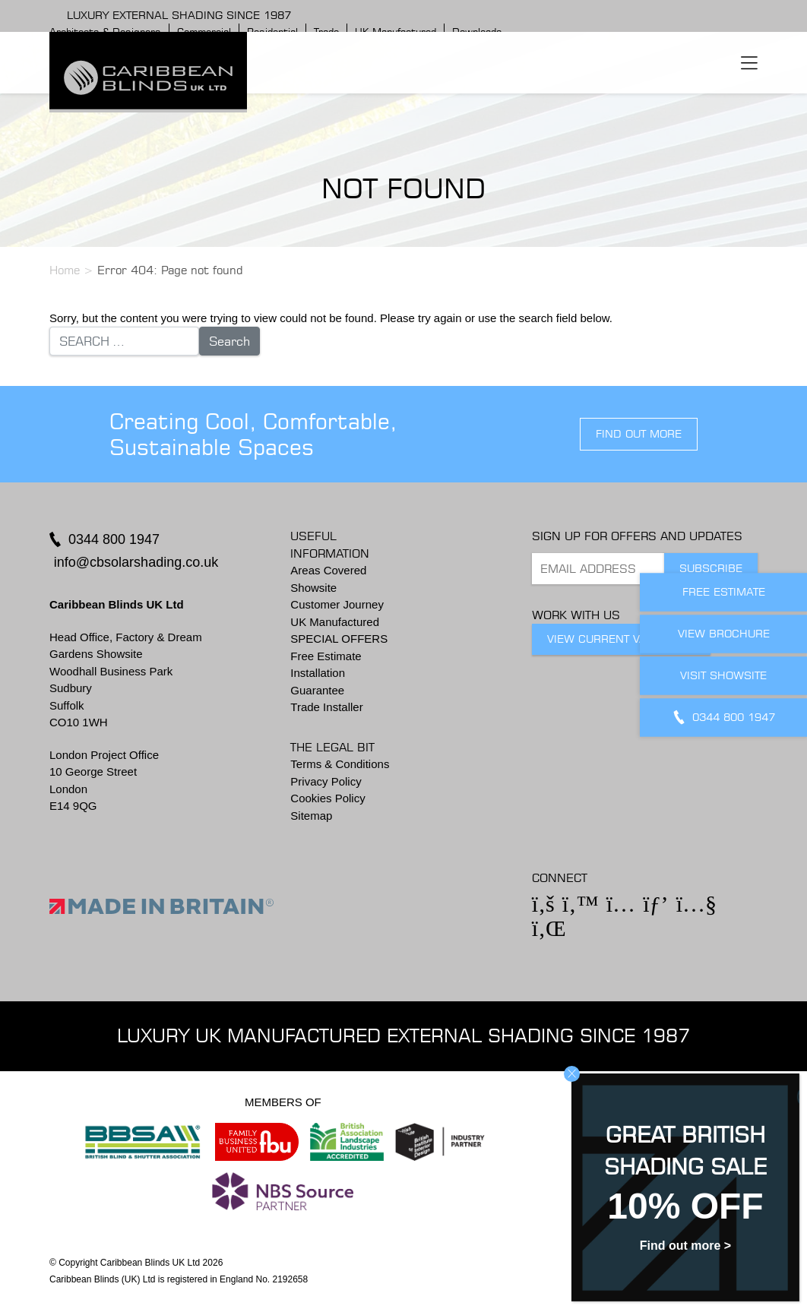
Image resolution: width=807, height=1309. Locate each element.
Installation (317, 672)
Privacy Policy (325, 781)
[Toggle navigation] (749, 62)
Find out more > (685, 1245)
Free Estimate (325, 656)
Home (64, 270)
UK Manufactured (334, 621)
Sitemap (311, 815)
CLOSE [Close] (572, 1074)
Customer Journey (337, 604)
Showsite (313, 587)
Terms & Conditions (339, 763)
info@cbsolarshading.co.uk (136, 562)
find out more (639, 434)
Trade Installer (326, 706)
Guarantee (317, 690)
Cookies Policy (327, 798)
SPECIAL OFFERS (339, 638)
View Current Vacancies (621, 639)
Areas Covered (328, 570)
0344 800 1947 (114, 539)
